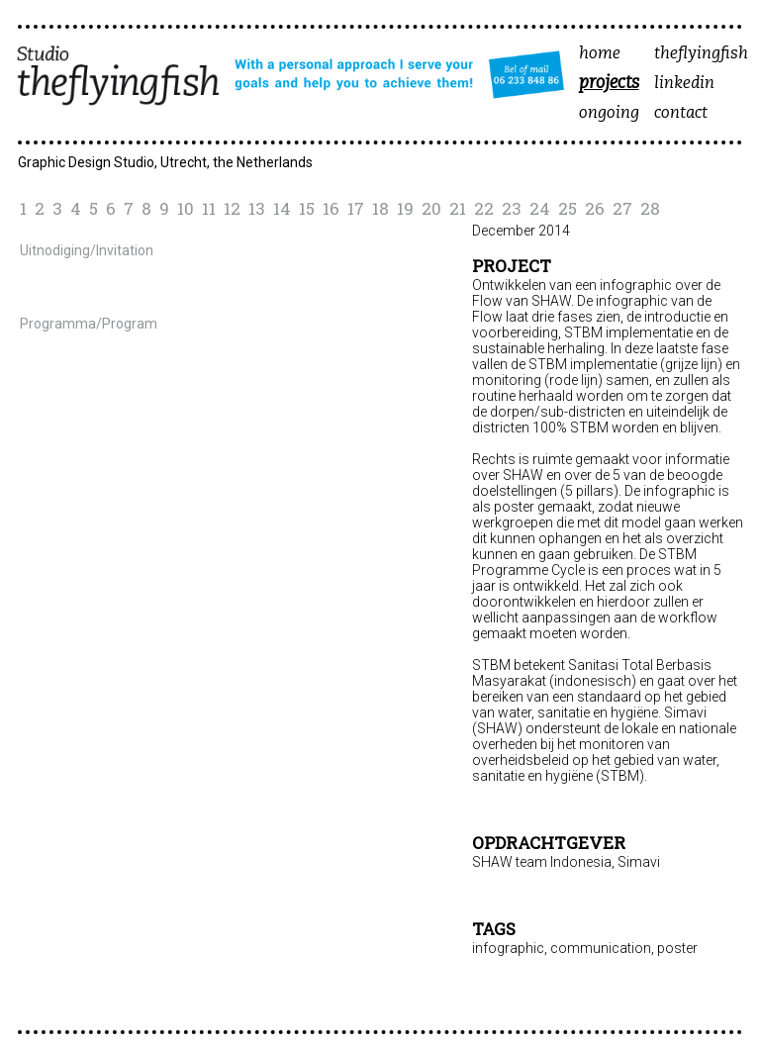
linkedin (684, 83)
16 (331, 208)
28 (650, 208)
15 (307, 208)
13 (256, 208)
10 (185, 208)
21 (457, 208)
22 (484, 208)
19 (405, 208)
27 (622, 208)
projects (609, 84)
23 (512, 208)
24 (539, 208)
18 (380, 208)
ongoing (609, 113)
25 (567, 208)
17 (355, 208)
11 (209, 208)
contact (681, 113)
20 (431, 208)
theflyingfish (701, 54)
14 (282, 208)
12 (232, 208)
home (599, 54)
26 (595, 208)
